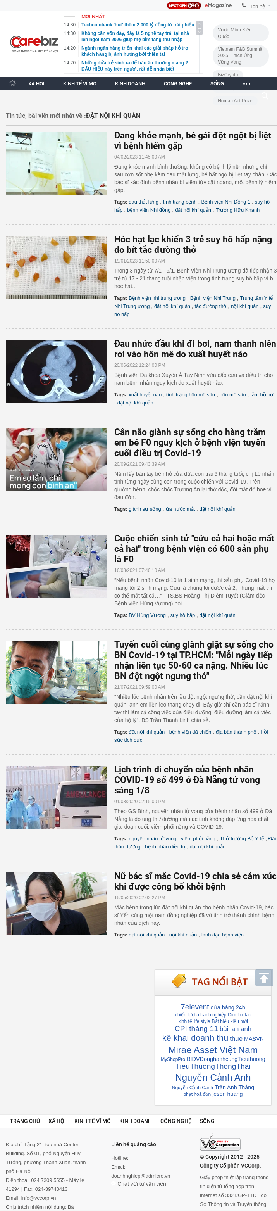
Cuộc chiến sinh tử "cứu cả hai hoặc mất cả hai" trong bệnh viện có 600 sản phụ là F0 (194, 549)
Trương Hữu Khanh (238, 210)
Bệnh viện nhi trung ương (157, 298)
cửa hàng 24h (228, 1007)
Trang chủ (25, 1121)
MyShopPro (173, 1059)
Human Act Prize (235, 101)
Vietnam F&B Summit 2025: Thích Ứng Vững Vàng (240, 56)
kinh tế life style (194, 1021)
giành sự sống (145, 509)
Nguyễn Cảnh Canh (192, 1087)
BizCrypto (228, 75)
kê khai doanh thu (195, 1038)
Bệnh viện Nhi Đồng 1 (225, 202)
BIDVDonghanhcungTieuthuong (226, 1059)
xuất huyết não (145, 394)
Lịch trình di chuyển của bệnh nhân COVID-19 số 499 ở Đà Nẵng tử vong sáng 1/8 (187, 780)
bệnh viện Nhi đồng (148, 210)
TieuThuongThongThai (212, 1066)
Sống (207, 1121)
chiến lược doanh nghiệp (200, 1015)
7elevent (195, 1007)
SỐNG (217, 83)
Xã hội (57, 1121)
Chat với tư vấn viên (138, 1184)
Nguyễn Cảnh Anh (213, 1077)
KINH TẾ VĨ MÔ (79, 83)
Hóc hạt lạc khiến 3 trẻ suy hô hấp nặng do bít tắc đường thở (193, 244)
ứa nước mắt (180, 509)
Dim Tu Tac (239, 1015)
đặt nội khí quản (193, 210)
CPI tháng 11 (196, 1028)
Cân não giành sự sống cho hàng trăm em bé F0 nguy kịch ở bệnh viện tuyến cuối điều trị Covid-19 (190, 442)
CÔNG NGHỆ (178, 83)
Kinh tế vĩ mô (92, 1121)
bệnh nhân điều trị (165, 847)
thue (236, 1038)
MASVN (254, 1039)
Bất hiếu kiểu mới (230, 1021)
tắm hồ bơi (262, 394)
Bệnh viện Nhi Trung (213, 298)
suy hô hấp (182, 615)
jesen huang (227, 1094)
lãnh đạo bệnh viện (222, 935)
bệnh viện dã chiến (190, 732)
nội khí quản (244, 306)
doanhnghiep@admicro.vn (140, 1176)
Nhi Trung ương (132, 306)
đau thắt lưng (143, 202)
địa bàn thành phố (236, 732)
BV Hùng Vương (147, 615)
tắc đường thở (211, 306)
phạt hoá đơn (197, 1094)
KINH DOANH (130, 83)
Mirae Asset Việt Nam (213, 1050)
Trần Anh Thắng (234, 1087)
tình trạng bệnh (180, 202)
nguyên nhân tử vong (152, 838)
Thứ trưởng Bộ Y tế (242, 838)
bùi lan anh (235, 1029)
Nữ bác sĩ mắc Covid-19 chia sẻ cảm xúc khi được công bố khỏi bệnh (195, 881)
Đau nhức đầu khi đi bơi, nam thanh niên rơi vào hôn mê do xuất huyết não (195, 349)
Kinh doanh (135, 1121)
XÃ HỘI (36, 83)
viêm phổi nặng (198, 838)
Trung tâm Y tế (256, 298)
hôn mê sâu (233, 394)
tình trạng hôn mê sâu (190, 394)
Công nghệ (175, 1121)
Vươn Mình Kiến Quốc (234, 33)
